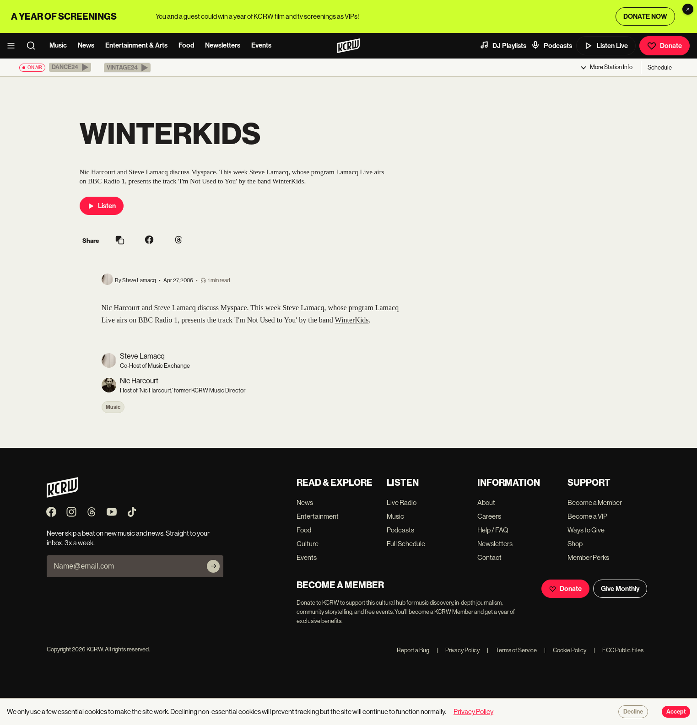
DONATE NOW (645, 16)
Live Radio (401, 502)
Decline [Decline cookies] (633, 711)
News (86, 45)
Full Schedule (406, 544)
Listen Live (606, 45)
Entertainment (318, 516)
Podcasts (551, 45)
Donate (664, 45)
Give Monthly (620, 589)
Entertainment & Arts (136, 45)
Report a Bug (413, 650)
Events (261, 45)
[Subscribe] (213, 566)
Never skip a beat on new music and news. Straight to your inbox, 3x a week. (128, 538)
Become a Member (594, 502)
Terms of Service (512, 650)
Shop (575, 544)
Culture (308, 544)
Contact (489, 557)
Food (186, 45)
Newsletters (222, 45)
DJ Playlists (503, 45)
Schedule (660, 67)
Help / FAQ (492, 530)
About (486, 502)
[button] (70, 67)
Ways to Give (586, 530)
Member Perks (588, 557)
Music (58, 45)
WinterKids (352, 320)
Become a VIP (587, 516)
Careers (489, 516)
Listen (101, 206)
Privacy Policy (458, 650)
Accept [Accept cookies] (676, 711)
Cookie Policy (565, 650)
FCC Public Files (618, 650)
